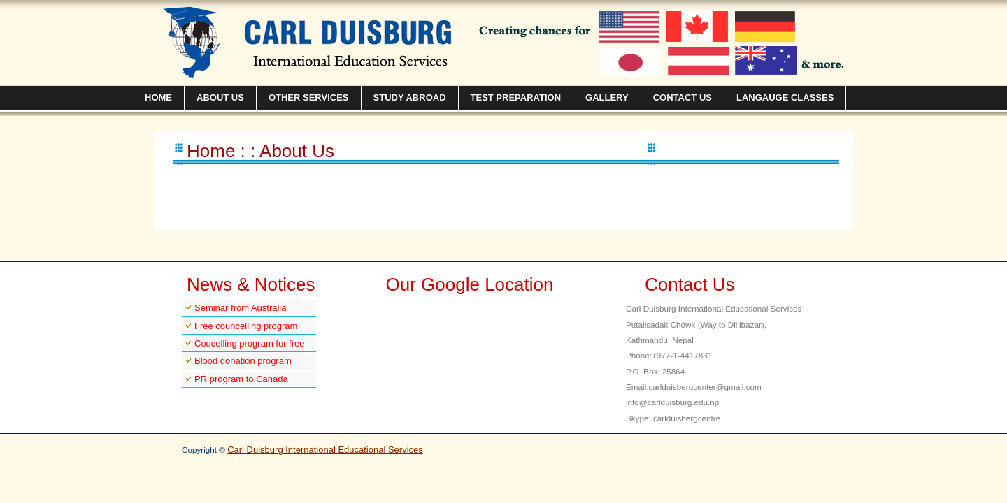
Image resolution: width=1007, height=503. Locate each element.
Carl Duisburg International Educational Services (325, 449)
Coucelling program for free (249, 343)
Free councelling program (245, 326)
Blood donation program (243, 361)
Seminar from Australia (240, 307)
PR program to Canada (241, 379)
